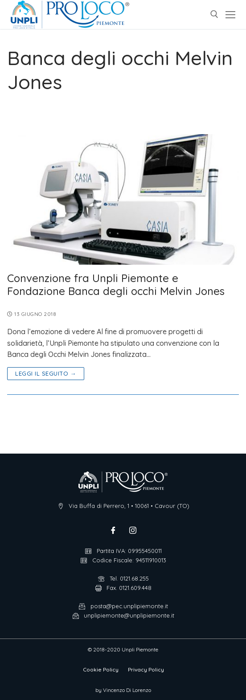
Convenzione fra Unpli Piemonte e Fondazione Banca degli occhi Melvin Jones (116, 285)
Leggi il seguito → (45, 373)
